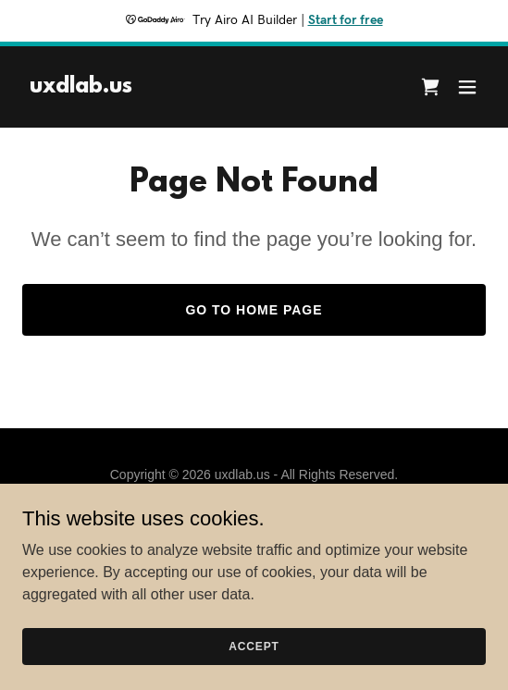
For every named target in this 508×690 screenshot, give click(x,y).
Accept (254, 645)
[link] (81, 87)
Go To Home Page (253, 309)
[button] (467, 86)
